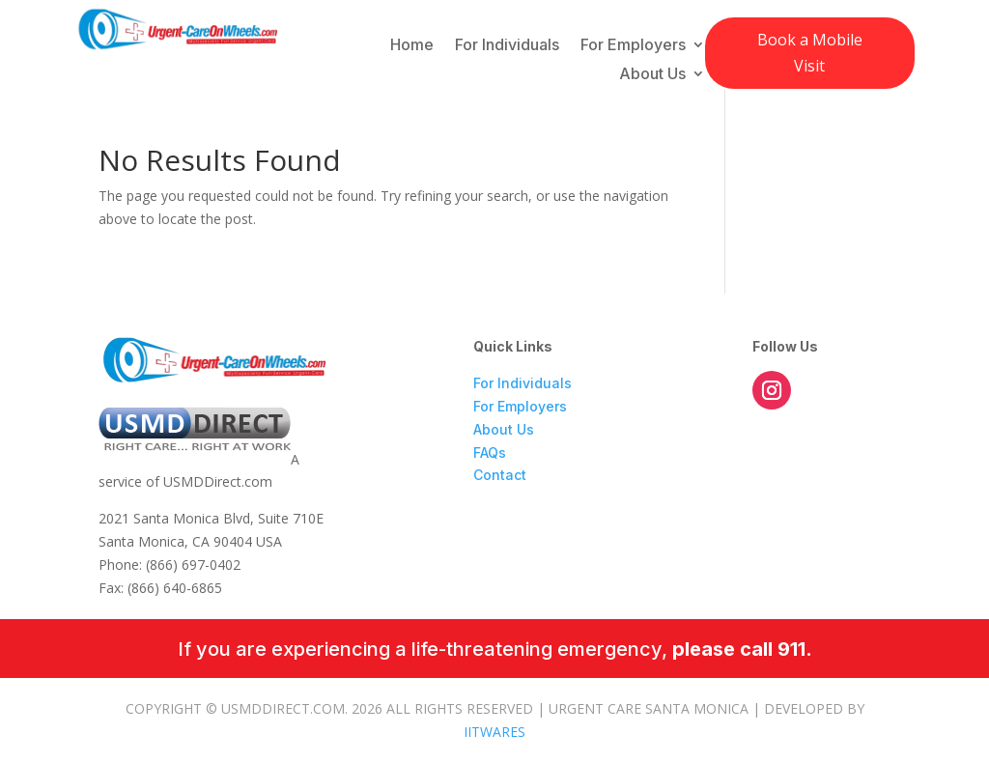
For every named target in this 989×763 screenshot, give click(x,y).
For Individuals (507, 46)
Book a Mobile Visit (809, 52)
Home (412, 46)
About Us (652, 75)
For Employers (633, 46)
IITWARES (494, 731)
